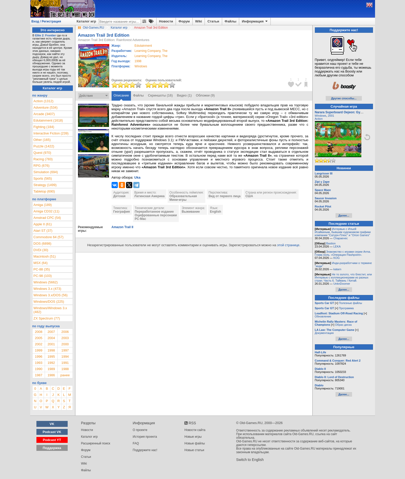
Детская (119, 196)
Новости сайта (194, 430)
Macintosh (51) (45, 256)
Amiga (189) (43, 205)
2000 (65, 344)
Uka (137, 177)
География (121, 211)
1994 (65, 356)
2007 (51, 332)
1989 (51, 369)
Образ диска (343, 324)
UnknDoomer (341, 283)
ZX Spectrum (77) (47, 318)
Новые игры (193, 436)
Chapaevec (340, 238)
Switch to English (250, 460)
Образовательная (183, 196)
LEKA (337, 246)
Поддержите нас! (145, 450)
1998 (138, 61)
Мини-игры (177, 200)
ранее (65, 375)
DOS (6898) (42, 243)
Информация (255, 21)
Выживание (191, 211)
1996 (38, 356)
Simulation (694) (46, 172)
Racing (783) (43, 159)
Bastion (331, 243)
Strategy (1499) (45, 185)
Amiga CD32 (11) (46, 211)
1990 (38, 369)
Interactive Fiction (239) (51, 133)
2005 (38, 338)
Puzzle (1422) (44, 146)
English (215, 211)
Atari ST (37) (43, 231)
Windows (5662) (46, 282)
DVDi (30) (41, 250)
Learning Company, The (151, 51)
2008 (38, 332)
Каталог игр (86, 21)
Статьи (213, 21)
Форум (184, 21)
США (249, 196)
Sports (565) (43, 178)
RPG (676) (42, 165)
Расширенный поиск (95, 443)
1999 (38, 350)
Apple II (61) (43, 224)
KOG (336, 257)
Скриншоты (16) (160, 95)
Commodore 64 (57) (49, 237)
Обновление (323, 316)
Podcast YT (52, 440)
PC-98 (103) (43, 276)
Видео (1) (184, 95)
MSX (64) (41, 263)
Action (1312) (43, 101)
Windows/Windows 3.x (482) (50, 310)
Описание (121, 95)
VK (52, 424)
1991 (65, 363)
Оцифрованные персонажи (156, 215)
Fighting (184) (44, 127)
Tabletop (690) (44, 191)
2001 (51, 344)
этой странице (288, 245)
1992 (51, 363)
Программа (346, 308)
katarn (337, 269)
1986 (51, 375)
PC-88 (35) (42, 269)
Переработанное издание (154, 211)
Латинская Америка (149, 196)
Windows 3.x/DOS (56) (51, 295)
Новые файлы (194, 443)
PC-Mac (140, 219)
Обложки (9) (205, 95)
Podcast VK (52, 432)
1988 (65, 369)
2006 (65, 332)
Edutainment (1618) (48, 120)
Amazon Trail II (123, 227)
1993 (38, 363)
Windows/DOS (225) (49, 302)
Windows (320, 115)
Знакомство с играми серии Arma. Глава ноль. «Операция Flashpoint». (343, 253)
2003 (65, 338)
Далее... (343, 215)
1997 (65, 350)
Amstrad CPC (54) (47, 218)
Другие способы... (344, 98)
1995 (51, 356)
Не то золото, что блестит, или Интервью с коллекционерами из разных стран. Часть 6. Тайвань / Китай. (343, 277)
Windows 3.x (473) (47, 289)
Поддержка (52, 448)
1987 (38, 375)
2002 (38, 344)
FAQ (136, 443)
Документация (324, 332)
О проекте (140, 430)
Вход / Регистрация (46, 21)
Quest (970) (42, 153)
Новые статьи (194, 450)
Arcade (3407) (44, 114)
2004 (51, 338)
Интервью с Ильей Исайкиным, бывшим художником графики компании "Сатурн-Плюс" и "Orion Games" (343, 232)
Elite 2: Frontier (45, 35)
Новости (166, 21)
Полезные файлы (350, 303)
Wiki (198, 21)
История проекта (145, 436)
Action (319, 118)
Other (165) (42, 140)
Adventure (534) (46, 107)
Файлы (231, 21)
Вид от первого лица (224, 196)
